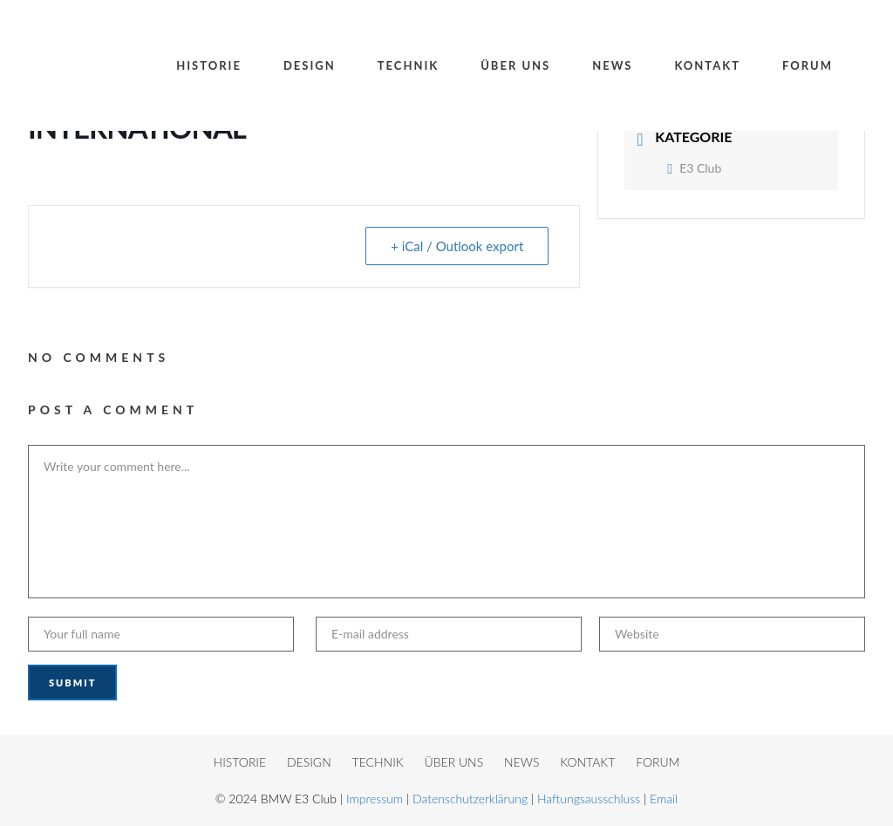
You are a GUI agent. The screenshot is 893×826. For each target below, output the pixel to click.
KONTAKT (587, 761)
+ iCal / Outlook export (457, 246)
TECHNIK (378, 761)
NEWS (521, 761)
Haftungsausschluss (588, 798)
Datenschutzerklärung (470, 798)
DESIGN (309, 761)
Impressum (374, 798)
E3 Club (694, 167)
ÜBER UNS (454, 761)
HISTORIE (240, 761)
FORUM (657, 761)
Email (664, 798)
